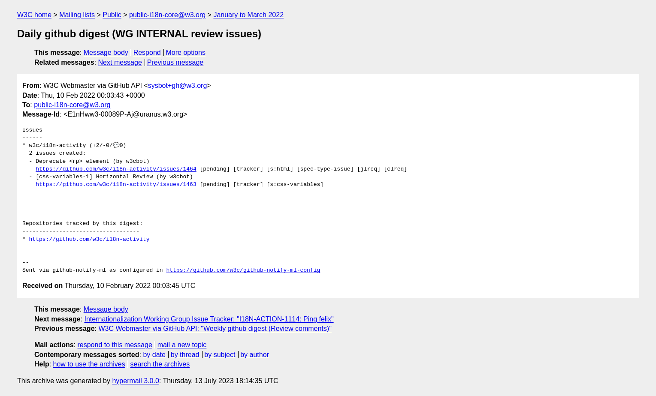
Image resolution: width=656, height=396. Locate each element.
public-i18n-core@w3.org (167, 14)
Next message (120, 62)
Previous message (175, 62)
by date (154, 354)
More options (186, 52)
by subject (219, 354)
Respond (147, 52)
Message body (106, 52)
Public (112, 14)
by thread (185, 354)
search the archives (160, 364)
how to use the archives (89, 364)
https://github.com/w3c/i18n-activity (89, 239)
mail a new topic (182, 344)
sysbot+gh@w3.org (177, 85)
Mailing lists (77, 14)
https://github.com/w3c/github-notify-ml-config (243, 270)
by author (254, 354)
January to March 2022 (248, 14)
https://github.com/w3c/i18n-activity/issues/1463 (116, 185)
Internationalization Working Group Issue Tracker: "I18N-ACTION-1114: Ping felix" (209, 319)
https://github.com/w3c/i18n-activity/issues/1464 (116, 169)
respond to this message (114, 344)
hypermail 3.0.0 (135, 380)
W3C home (34, 14)
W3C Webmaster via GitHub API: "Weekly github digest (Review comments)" (214, 328)
